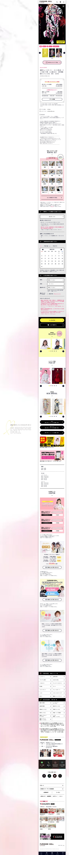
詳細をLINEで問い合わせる (53, 567)
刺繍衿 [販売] (42, 706)
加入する (50, 293)
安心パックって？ (57, 293)
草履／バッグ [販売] (57, 712)
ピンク (50, 46)
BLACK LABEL (56, 679)
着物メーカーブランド (57, 696)
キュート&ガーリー (57, 689)
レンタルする (52, 320)
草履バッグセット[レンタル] (43, 716)
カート (61, 796)
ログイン (55, 796)
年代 (41, 279)
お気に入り (43, 796)
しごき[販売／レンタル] (56, 716)
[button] (64, 24)
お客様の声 (46, 792)
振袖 (41, 46)
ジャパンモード (43, 689)
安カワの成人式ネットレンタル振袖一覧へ (52, 427)
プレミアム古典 (43, 679)
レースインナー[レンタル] (56, 703)
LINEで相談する (53, 324)
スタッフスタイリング (57, 693)
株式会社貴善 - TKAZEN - (51, 806)
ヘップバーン (42, 676)
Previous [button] (43, 249)
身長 (41, 283)
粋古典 (41, 686)
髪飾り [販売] (42, 702)
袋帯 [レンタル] (43, 712)
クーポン (58, 792)
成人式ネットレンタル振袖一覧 (48, 724)
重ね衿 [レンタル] (56, 706)
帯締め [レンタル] (43, 709)
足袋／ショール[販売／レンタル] (43, 719)
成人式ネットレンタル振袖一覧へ (52, 432)
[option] (52, 258)
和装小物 (52, 206)
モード (54, 686)
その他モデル (56, 46)
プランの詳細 (52, 99)
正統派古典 (55, 676)
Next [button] (61, 249)
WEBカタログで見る (52, 62)
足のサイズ (42, 287)
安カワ (44, 46)
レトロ (41, 693)
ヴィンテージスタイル (57, 683)
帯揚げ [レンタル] (56, 709)
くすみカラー (42, 683)
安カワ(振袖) (57, 724)
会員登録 (49, 796)
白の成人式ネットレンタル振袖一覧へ (52, 422)
